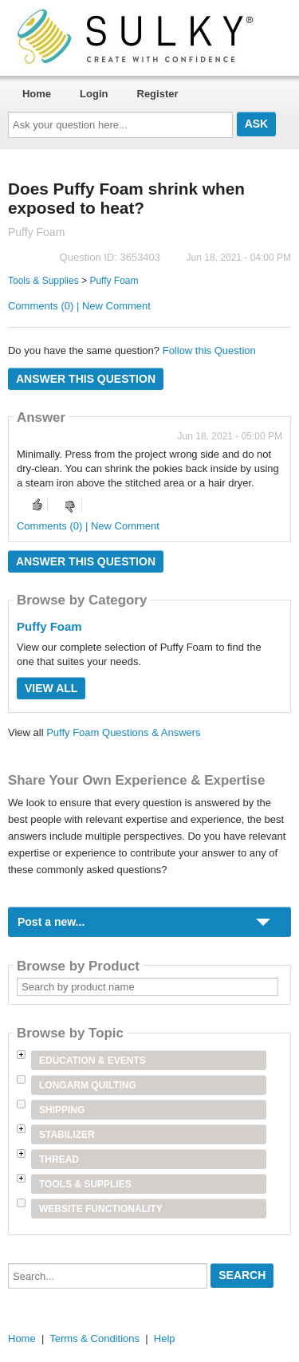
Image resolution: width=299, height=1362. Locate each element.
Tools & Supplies (43, 280)
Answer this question (85, 378)
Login (94, 94)
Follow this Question (209, 350)
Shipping (62, 1110)
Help (164, 1338)
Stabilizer (67, 1134)
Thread (59, 1159)
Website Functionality (101, 1208)
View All (51, 688)
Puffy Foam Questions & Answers (123, 732)
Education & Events (92, 1060)
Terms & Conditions (94, 1338)
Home (36, 94)
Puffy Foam (113, 280)
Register (158, 94)
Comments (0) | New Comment (79, 306)
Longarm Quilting (87, 1085)
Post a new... (51, 921)
